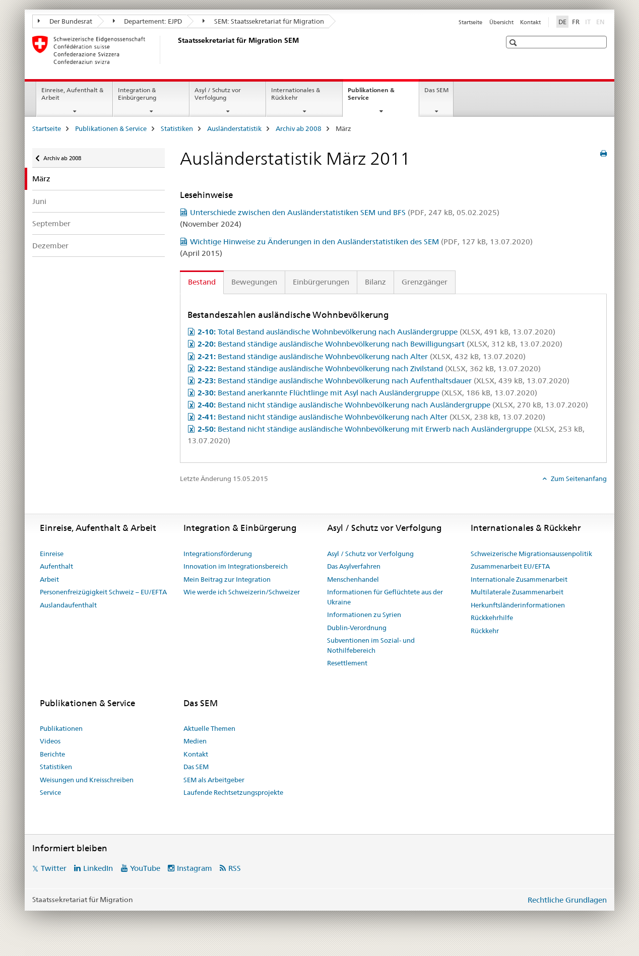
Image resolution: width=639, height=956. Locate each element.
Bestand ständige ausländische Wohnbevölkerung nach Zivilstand (369, 368)
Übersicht (501, 22)
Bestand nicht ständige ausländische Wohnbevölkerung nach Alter (371, 417)
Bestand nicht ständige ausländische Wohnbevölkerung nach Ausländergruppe (393, 404)
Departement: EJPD (147, 21)
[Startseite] (176, 50)
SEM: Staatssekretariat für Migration (263, 21)
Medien (195, 741)
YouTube (145, 868)
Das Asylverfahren (353, 566)
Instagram (194, 868)
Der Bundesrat (65, 21)
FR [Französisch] (576, 22)
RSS (234, 868)
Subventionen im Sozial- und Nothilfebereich (371, 645)
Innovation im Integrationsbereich (235, 566)
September (51, 223)
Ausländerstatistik (234, 128)
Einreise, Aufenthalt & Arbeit (72, 93)
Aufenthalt (56, 566)
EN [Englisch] (601, 21)
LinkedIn (98, 868)
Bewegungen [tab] (254, 282)
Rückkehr (485, 631)
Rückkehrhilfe (492, 617)
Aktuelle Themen (209, 728)
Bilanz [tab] (375, 282)
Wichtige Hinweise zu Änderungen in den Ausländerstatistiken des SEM (361, 241)
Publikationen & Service (371, 97)
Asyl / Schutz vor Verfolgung (218, 93)
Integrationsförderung (217, 554)
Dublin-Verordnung (357, 628)
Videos (50, 741)
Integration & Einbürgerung (137, 93)
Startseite (470, 22)
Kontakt (530, 22)
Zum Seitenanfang (578, 478)
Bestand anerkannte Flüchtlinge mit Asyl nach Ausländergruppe (367, 392)
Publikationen (61, 728)
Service (50, 792)
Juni (39, 201)
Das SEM (436, 90)
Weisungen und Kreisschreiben (87, 780)
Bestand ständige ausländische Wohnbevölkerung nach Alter (362, 356)
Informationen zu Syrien (364, 614)
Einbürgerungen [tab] (321, 282)
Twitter (54, 868)
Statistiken (177, 128)
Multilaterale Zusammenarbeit (517, 592)
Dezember (50, 245)
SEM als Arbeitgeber (213, 780)
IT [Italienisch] (589, 21)
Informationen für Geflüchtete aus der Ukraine (385, 597)
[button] (514, 42)
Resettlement (347, 663)
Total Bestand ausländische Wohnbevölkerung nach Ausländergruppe (376, 331)
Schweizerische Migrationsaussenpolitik (531, 554)
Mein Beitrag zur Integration (227, 579)
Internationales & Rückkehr (295, 93)
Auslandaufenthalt (68, 605)
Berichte (52, 754)
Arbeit (49, 579)
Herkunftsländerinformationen (518, 605)
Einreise (51, 554)
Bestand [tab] (202, 282)
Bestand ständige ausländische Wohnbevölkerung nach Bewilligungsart (380, 344)
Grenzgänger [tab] (425, 282)
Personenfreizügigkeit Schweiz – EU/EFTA (103, 592)
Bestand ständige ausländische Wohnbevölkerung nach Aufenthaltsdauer (383, 380)
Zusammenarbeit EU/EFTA (510, 566)
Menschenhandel (353, 579)
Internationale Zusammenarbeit (519, 579)
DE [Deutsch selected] (562, 22)
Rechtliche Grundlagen (567, 900)
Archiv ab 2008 (299, 128)
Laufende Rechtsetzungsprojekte (233, 792)
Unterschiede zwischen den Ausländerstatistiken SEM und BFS (344, 212)
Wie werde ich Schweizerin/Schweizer (241, 592)
